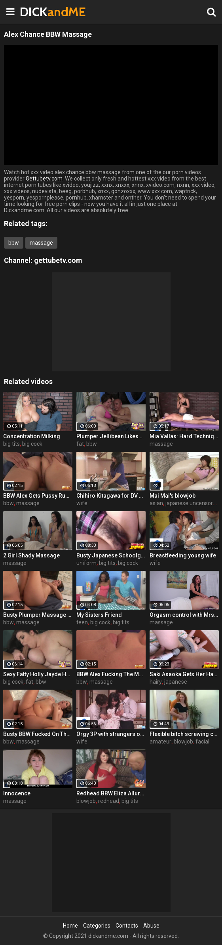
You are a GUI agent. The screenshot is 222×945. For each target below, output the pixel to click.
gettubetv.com (58, 260)
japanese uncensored (192, 503)
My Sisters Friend (99, 615)
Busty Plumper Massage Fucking (37, 615)
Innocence (16, 793)
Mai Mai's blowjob (172, 495)
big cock (32, 444)
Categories (96, 925)
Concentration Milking (31, 436)
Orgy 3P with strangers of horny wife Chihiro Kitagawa (111, 734)
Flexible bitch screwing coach (184, 734)
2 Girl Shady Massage (31, 555)
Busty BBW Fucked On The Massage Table (37, 734)
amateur (160, 741)
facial (202, 741)
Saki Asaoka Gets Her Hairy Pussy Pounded (184, 674)
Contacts (127, 925)
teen (82, 622)
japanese (175, 682)
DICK (39, 11)
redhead (108, 801)
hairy (156, 682)
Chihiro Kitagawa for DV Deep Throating (111, 495)
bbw (13, 243)
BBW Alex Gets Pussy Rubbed (37, 495)
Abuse (151, 925)
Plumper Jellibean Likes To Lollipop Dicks (111, 436)
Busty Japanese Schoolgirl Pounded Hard (111, 555)
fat (80, 444)
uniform (86, 563)
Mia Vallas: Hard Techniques (184, 436)
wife (81, 503)
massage (41, 243)
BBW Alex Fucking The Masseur (111, 674)
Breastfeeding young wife (183, 555)
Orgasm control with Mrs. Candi (184, 615)
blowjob (183, 741)
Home (70, 925)
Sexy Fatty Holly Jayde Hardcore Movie (37, 674)
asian (156, 503)
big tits (11, 444)
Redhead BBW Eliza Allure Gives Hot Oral (111, 793)
